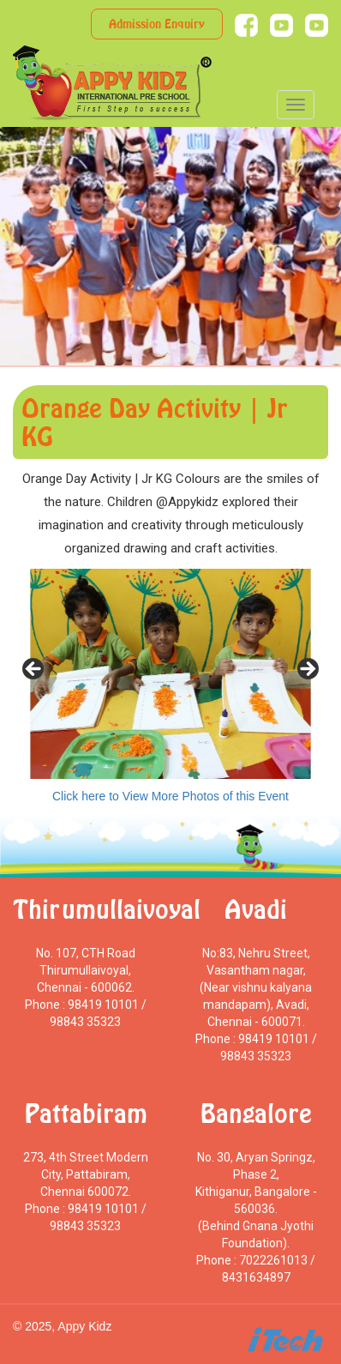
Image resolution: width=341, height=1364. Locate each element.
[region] (170, 674)
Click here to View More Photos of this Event (170, 796)
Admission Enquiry (157, 23)
